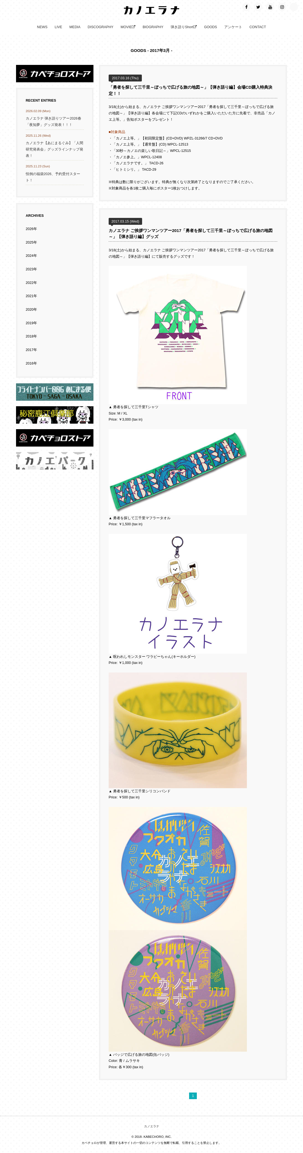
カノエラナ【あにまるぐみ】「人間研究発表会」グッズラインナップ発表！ (54, 149)
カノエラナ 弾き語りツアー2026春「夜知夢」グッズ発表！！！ (53, 122)
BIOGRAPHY (153, 27)
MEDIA (74, 27)
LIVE (58, 27)
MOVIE (128, 27)
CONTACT (257, 27)
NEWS (42, 27)
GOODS (210, 27)
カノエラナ (151, 1126)
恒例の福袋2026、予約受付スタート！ (53, 177)
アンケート (233, 27)
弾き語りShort (184, 27)
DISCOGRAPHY (100, 27)
